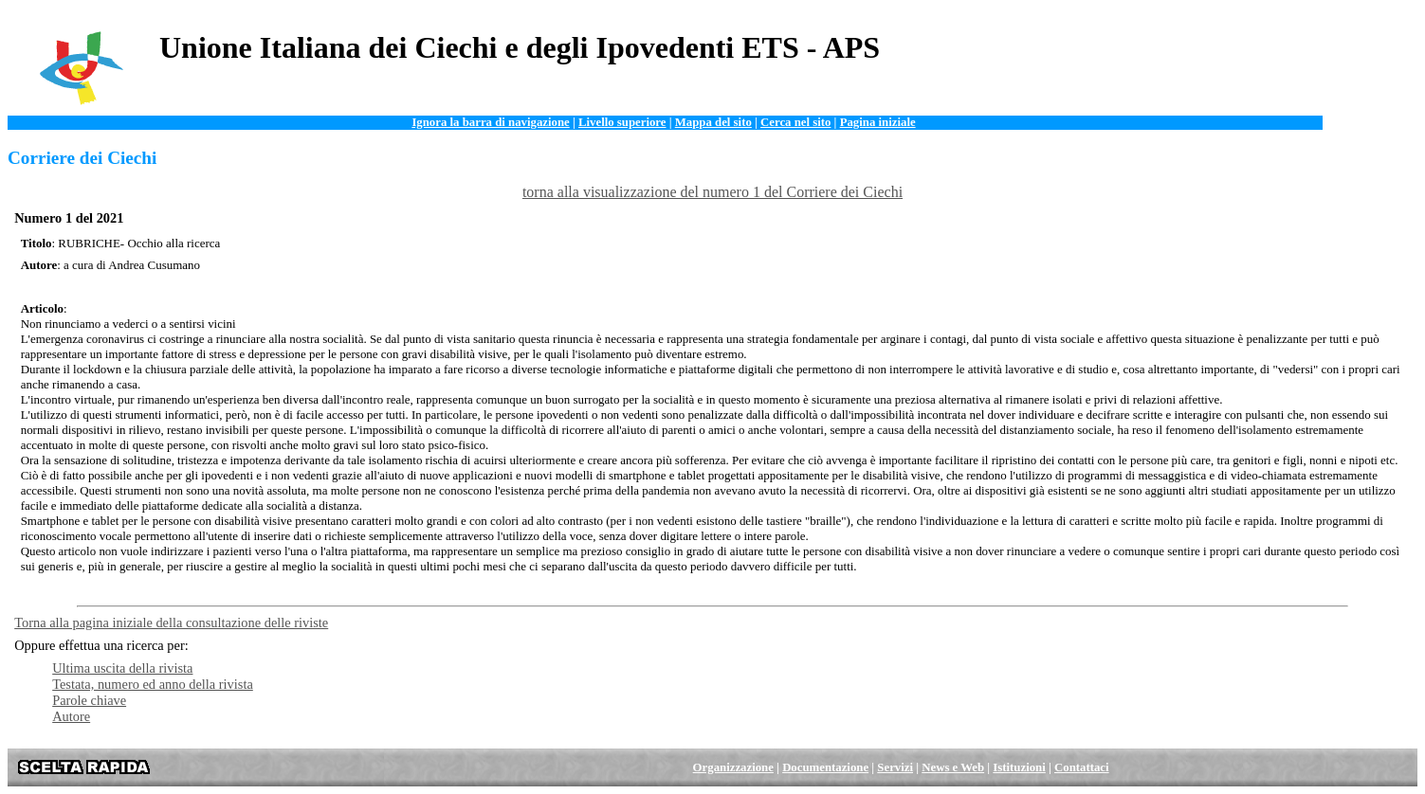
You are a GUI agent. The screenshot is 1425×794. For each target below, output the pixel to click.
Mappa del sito (713, 122)
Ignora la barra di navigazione (490, 122)
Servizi (895, 767)
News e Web (953, 767)
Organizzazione (733, 767)
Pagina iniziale (878, 122)
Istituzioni (1019, 767)
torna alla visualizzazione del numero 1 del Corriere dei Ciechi (712, 192)
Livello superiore (622, 122)
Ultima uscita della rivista (122, 668)
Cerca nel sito (795, 122)
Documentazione (825, 767)
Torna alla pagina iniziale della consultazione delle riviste (171, 622)
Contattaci (1081, 767)
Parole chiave (89, 700)
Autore (71, 716)
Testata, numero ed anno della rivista (152, 684)
